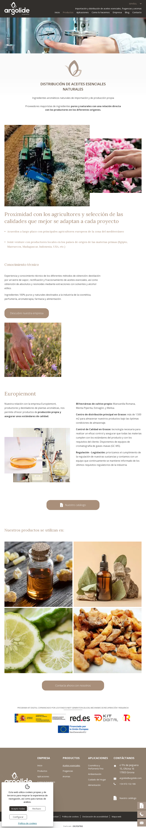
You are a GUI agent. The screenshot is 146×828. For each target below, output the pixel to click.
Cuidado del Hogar (97, 779)
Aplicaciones (43, 776)
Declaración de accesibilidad (95, 816)
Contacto (137, 12)
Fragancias (68, 771)
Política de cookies (70, 816)
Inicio (57, 12)
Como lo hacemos (101, 12)
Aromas (66, 776)
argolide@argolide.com (130, 778)
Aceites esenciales (71, 765)
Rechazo (36, 808)
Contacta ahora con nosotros (73, 685)
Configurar (18, 816)
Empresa (117, 12)
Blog (127, 12)
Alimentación (94, 785)
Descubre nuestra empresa (26, 313)
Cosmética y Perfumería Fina (95, 767)
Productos (42, 771)
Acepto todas (18, 808)
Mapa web (116, 816)
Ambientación (94, 774)
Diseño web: (73, 826)
